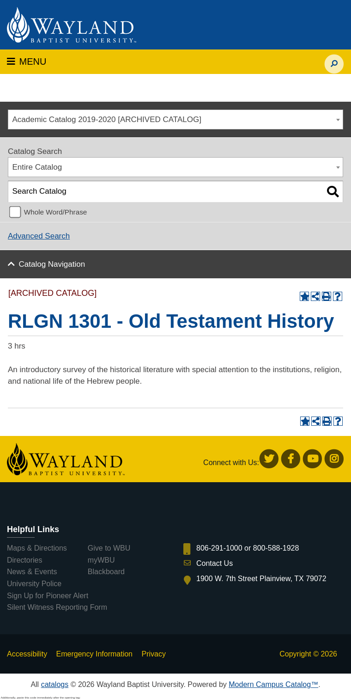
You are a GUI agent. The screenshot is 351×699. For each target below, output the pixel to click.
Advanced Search (39, 236)
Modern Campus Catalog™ (273, 684)
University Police (34, 584)
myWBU (101, 560)
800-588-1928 (276, 548)
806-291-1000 (219, 548)
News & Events (32, 572)
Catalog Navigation (52, 264)
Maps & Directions (37, 548)
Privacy (153, 654)
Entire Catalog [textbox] (37, 167)
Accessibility (27, 654)
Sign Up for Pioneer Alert (47, 596)
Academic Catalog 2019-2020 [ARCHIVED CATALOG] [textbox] (106, 119)
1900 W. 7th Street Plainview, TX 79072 (261, 578)
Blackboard (106, 572)
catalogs (55, 684)
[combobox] (175, 119)
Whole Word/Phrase (55, 212)
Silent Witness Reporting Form (57, 607)
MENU (26, 61)
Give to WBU (109, 548)
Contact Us (214, 563)
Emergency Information (94, 654)
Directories (24, 560)
